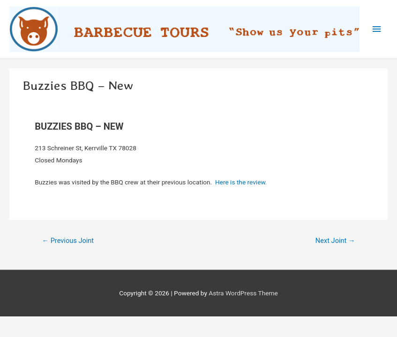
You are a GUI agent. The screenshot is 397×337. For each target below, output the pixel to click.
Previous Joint (68, 240)
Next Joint (335, 240)
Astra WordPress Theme (243, 293)
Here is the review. (241, 182)
